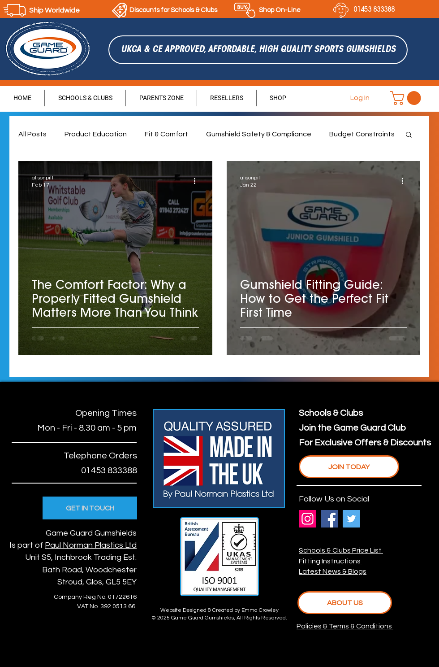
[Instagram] (307, 518)
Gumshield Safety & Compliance (258, 134)
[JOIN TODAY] (349, 466)
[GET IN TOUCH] (90, 508)
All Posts (32, 134)
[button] (407, 98)
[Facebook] (329, 518)
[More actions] (197, 180)
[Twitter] (351, 518)
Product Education (96, 134)
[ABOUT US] (344, 602)
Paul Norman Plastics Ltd (91, 545)
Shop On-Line (280, 10)
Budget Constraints (362, 134)
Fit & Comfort (166, 134)
